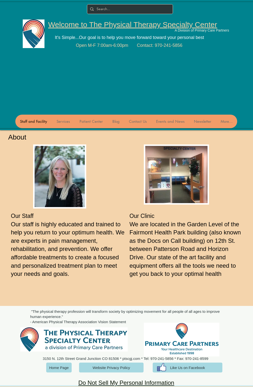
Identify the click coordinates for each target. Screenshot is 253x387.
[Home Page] (59, 367)
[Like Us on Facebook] (187, 367)
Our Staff (22, 216)
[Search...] (129, 9)
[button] (59, 176)
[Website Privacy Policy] (111, 367)
